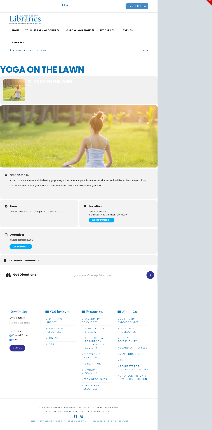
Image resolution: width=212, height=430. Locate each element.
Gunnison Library (21, 240)
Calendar (16, 260)
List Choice (15, 331)
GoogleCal (33, 260)
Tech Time (93, 363)
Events (112, 421)
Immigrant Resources (90, 372)
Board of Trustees (132, 347)
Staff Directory (130, 354)
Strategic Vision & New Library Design (132, 377)
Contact (52, 338)
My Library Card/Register (128, 321)
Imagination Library (95, 330)
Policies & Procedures (127, 330)
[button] (209, 3)
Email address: (17, 317)
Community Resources (55, 330)
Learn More (21, 247)
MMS (66, 412)
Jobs (50, 344)
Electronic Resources (91, 356)
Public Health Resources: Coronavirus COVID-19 (96, 343)
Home (32, 421)
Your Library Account (51, 421)
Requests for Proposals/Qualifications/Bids (141, 368)
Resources (98, 421)
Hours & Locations (79, 421)
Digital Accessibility (127, 340)
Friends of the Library (57, 321)
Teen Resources (94, 379)
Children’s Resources (91, 387)
